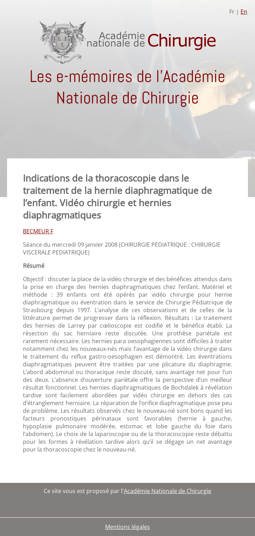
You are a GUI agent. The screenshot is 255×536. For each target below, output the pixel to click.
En (244, 11)
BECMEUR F (38, 231)
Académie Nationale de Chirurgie (167, 491)
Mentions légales (127, 527)
